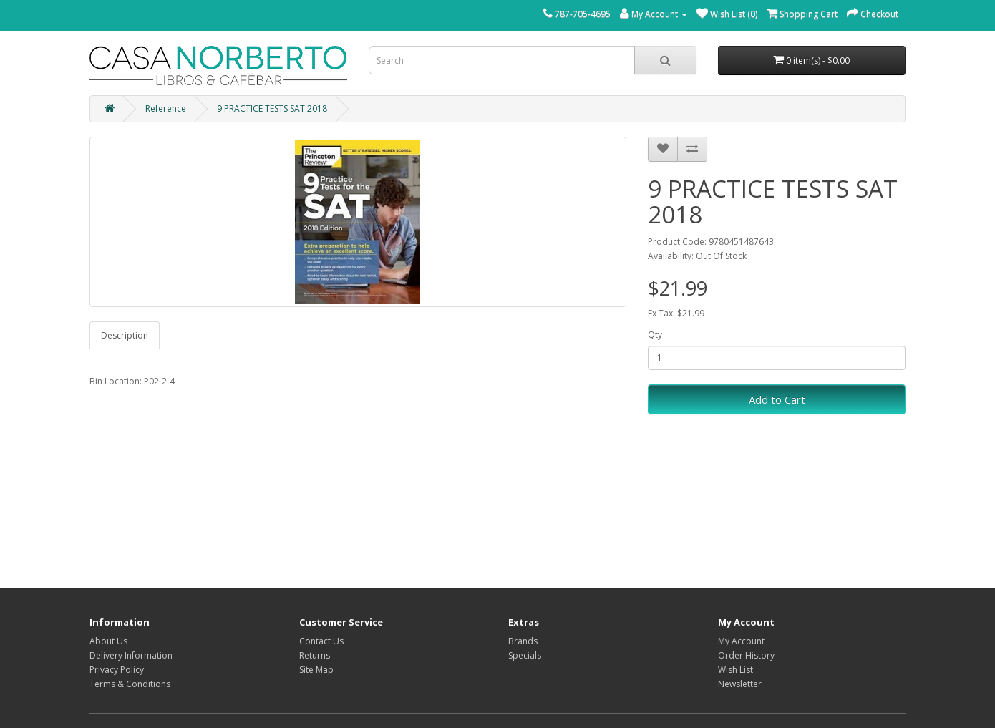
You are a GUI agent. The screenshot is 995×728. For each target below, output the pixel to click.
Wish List (735, 670)
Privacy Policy (116, 670)
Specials (524, 655)
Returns (314, 655)
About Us (108, 641)
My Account (741, 641)
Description (124, 335)
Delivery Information (131, 655)
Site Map (316, 670)
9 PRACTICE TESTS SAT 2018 (272, 108)
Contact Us (321, 641)
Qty (655, 335)
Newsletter (740, 684)
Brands (523, 641)
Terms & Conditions (129, 684)
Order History (746, 655)
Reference (165, 108)
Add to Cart (777, 399)
